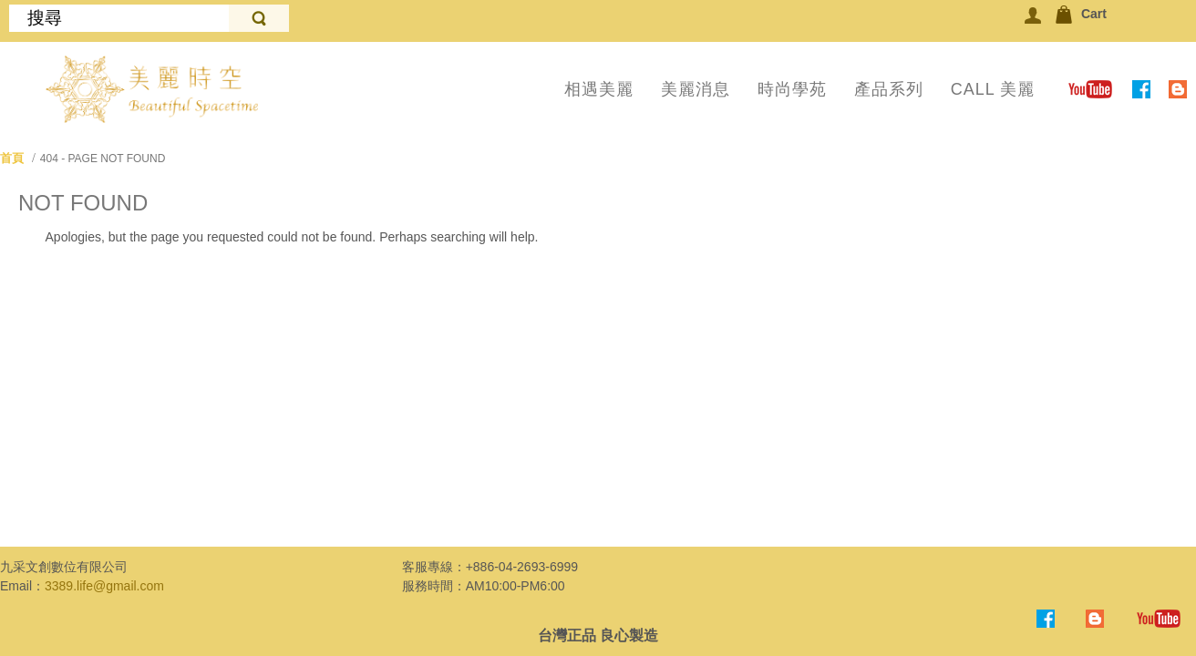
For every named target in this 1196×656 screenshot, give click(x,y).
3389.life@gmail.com (104, 586)
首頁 (12, 158)
